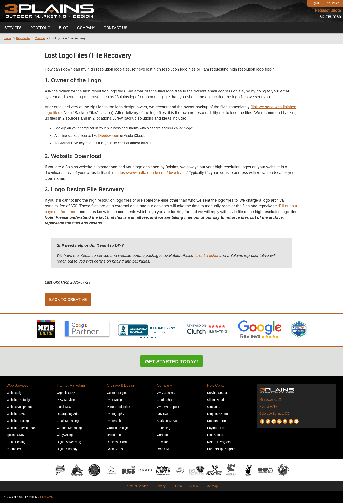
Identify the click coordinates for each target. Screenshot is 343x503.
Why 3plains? (166, 393)
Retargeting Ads (68, 414)
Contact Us (214, 407)
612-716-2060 (330, 17)
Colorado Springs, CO (274, 413)
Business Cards (117, 442)
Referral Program (219, 442)
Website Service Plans (22, 428)
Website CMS (16, 414)
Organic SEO (66, 393)
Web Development (19, 407)
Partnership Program (221, 449)
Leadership (164, 400)
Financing (163, 428)
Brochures (114, 435)
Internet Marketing (71, 385)
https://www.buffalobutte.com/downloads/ (152, 173)
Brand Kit (163, 449)
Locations (163, 442)
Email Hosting (16, 442)
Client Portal (215, 400)
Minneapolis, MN (270, 399)
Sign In (315, 3)
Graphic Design (117, 428)
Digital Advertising (69, 442)
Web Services (17, 385)
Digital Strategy (67, 449)
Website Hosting (18, 421)
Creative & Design (121, 385)
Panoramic (114, 421)
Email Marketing (68, 421)
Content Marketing (69, 428)
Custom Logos (116, 393)
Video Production (118, 407)
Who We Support (168, 407)
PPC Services (66, 400)
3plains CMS (15, 435)
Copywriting (65, 435)
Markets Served (167, 421)
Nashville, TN (268, 406)
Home (7, 38)
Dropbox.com (108, 135)
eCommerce (15, 449)
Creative (40, 38)
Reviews (163, 414)
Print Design (115, 400)
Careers (162, 435)
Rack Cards (115, 449)
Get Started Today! (171, 361)
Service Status (217, 393)
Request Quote (328, 10)
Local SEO (64, 407)
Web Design (15, 393)
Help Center (332, 3)
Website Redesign (19, 400)
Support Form (216, 421)
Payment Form (217, 428)
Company (164, 385)
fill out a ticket (206, 255)
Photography (115, 414)
